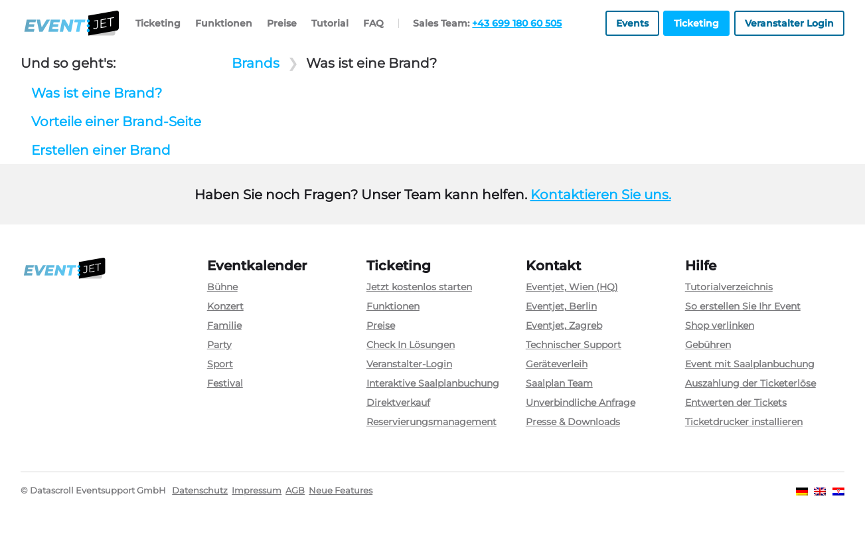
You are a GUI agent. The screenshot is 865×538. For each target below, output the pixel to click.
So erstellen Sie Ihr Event (743, 306)
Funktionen (223, 23)
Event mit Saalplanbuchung (750, 364)
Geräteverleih (557, 364)
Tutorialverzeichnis (729, 287)
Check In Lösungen (410, 345)
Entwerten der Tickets (736, 402)
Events (632, 23)
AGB (295, 490)
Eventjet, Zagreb (564, 325)
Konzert (225, 306)
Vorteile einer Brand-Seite (116, 122)
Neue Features (340, 490)
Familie (224, 325)
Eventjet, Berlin (561, 306)
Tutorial (330, 23)
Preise (282, 23)
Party (219, 345)
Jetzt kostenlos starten (419, 287)
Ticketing (158, 23)
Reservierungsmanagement (431, 422)
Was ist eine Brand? (96, 93)
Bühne (222, 287)
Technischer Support (573, 345)
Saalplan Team (559, 383)
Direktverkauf (398, 402)
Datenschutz (200, 490)
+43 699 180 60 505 (517, 23)
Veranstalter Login (789, 23)
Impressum (256, 490)
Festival (225, 383)
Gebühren (708, 345)
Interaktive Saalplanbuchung (432, 383)
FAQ (373, 23)
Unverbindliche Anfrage (580, 402)
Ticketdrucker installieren (744, 422)
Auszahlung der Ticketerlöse (750, 383)
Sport (220, 364)
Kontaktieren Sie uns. (600, 195)
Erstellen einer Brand (101, 150)
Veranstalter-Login (409, 364)
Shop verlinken (719, 325)
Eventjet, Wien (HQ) (572, 287)
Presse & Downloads (573, 422)
